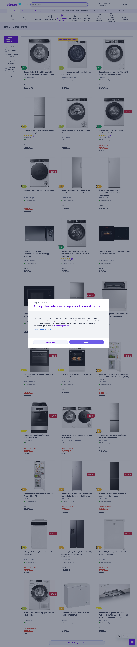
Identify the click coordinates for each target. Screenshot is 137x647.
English (36, 303)
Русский (44, 303)
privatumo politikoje (61, 326)
